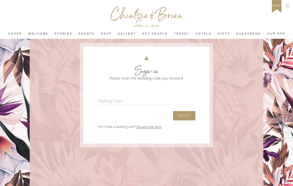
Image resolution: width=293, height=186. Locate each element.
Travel (181, 33)
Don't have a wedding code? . (130, 127)
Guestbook (248, 33)
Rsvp (106, 33)
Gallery (127, 33)
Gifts (224, 33)
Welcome (38, 33)
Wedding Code (110, 100)
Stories (63, 33)
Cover (15, 33)
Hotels (204, 33)
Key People (155, 33)
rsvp (277, 5)
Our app (276, 33)
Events (86, 33)
